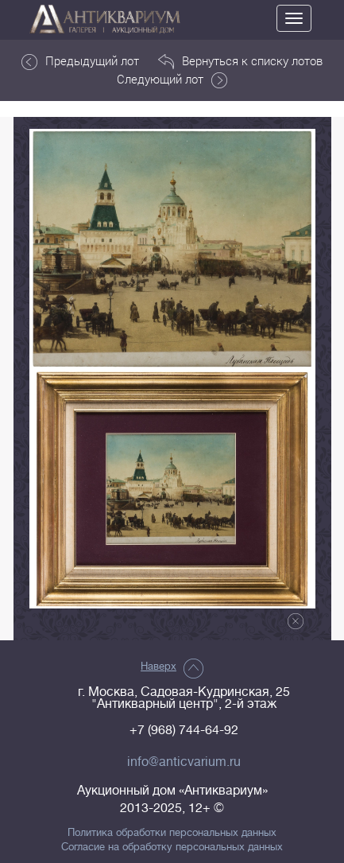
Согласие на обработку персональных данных (172, 847)
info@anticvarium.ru (184, 762)
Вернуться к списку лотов (240, 61)
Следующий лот (172, 79)
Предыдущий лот (80, 61)
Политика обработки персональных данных (172, 833)
